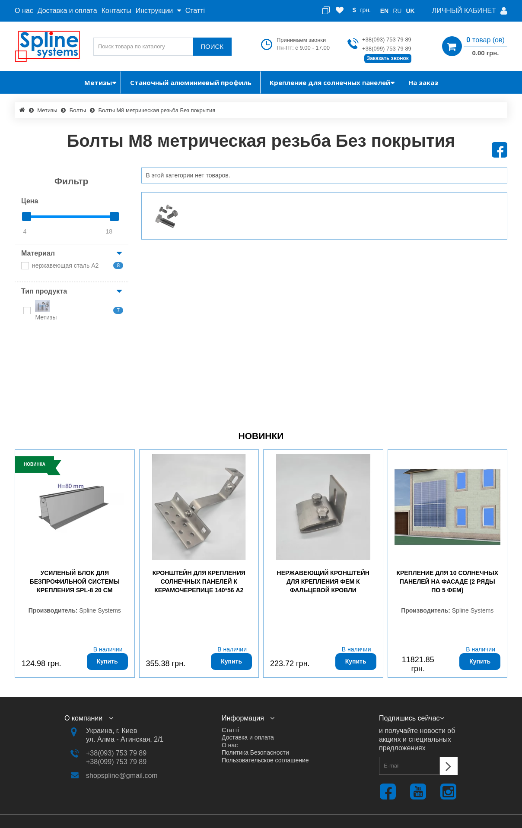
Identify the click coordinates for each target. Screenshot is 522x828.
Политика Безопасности (255, 752)
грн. (366, 9)
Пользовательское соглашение (265, 760)
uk (410, 10)
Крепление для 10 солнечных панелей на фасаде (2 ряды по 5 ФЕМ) (447, 581)
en (384, 10)
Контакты (116, 10)
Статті (195, 10)
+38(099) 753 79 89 (386, 48)
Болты (78, 110)
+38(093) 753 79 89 (386, 39)
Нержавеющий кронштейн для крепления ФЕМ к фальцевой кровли (323, 581)
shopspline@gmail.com (122, 775)
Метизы (47, 110)
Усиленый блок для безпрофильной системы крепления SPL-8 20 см (75, 581)
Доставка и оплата (67, 10)
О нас (24, 10)
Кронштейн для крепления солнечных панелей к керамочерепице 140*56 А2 (199, 581)
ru (397, 10)
